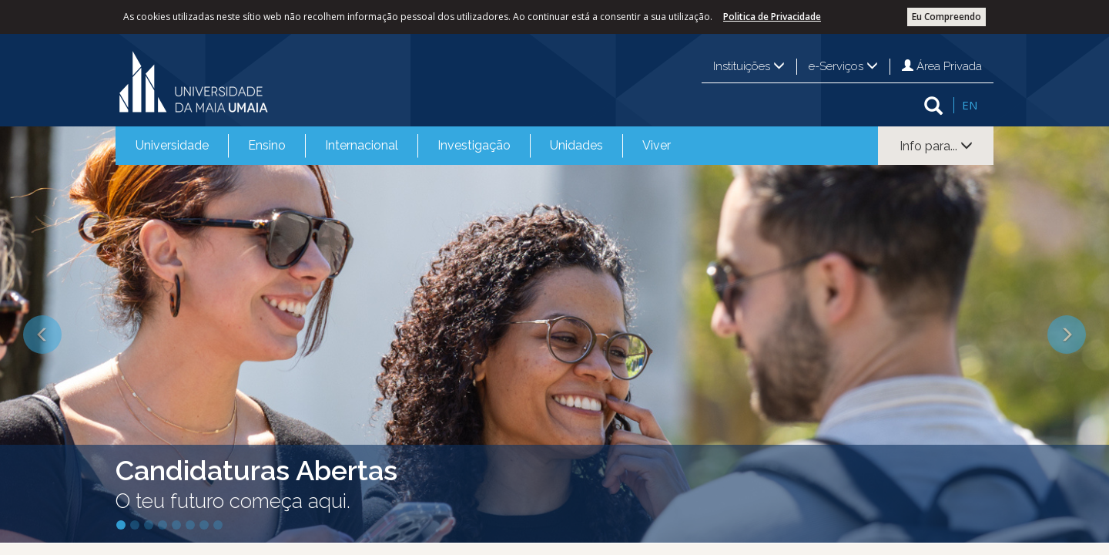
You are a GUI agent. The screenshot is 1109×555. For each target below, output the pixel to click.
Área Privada (942, 66)
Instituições (749, 66)
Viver (656, 145)
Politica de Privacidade (772, 16)
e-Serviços (843, 66)
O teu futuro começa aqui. (233, 501)
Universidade (172, 145)
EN (969, 105)
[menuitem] (172, 145)
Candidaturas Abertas (256, 470)
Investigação (474, 145)
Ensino (267, 145)
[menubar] (403, 145)
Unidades (576, 145)
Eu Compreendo (946, 16)
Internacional (361, 145)
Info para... (936, 146)
